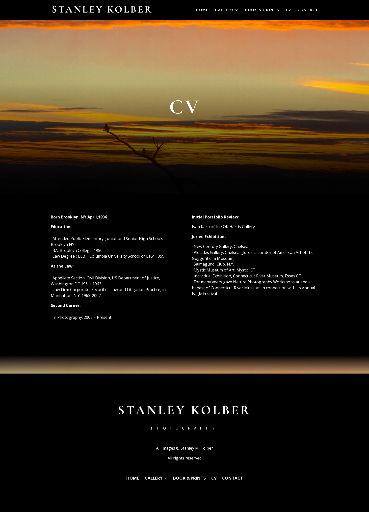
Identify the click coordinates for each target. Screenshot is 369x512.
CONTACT (308, 10)
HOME (202, 10)
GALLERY (224, 10)
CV (288, 10)
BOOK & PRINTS (262, 10)
